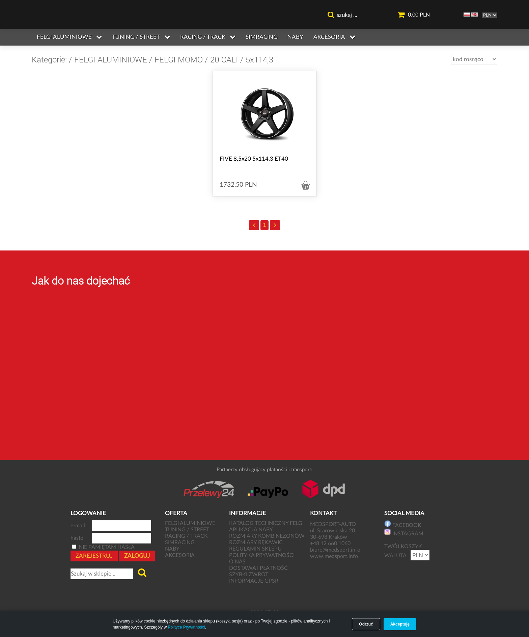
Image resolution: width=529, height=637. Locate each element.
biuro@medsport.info (336, 550)
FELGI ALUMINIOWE (110, 59)
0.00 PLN (413, 15)
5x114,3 (259, 59)
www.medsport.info (334, 556)
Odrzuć (366, 624)
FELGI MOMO (179, 59)
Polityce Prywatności (186, 627)
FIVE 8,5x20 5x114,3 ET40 (254, 159)
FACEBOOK (402, 524)
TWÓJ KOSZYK (403, 546)
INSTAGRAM (403, 532)
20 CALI (224, 59)
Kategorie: (49, 59)
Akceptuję (400, 624)
